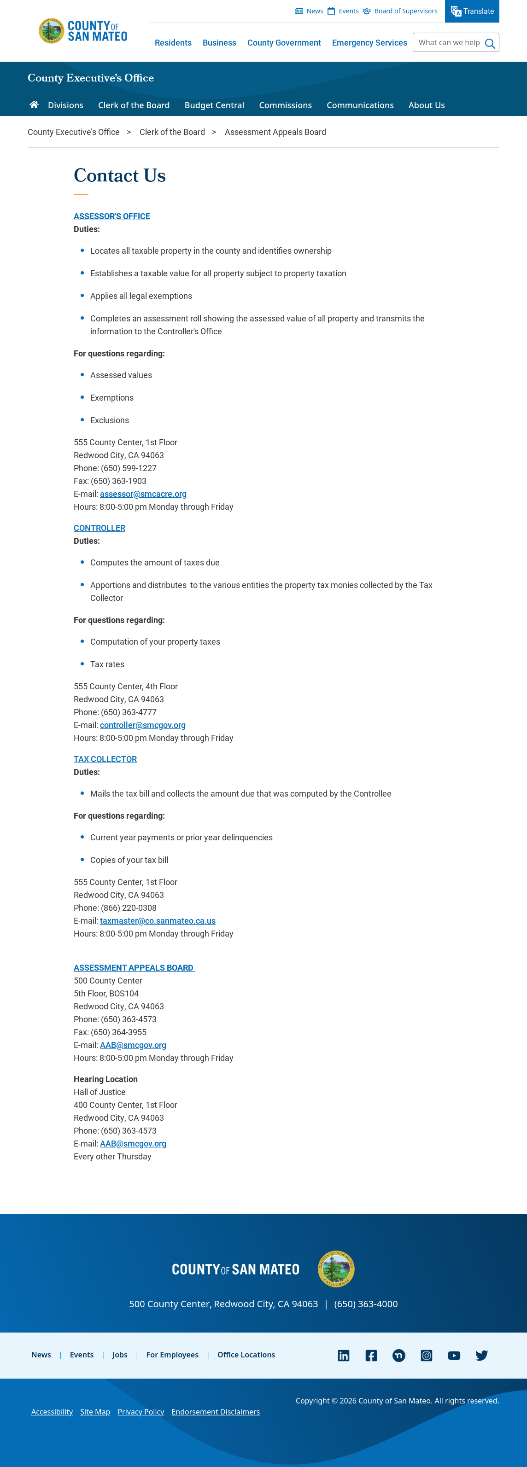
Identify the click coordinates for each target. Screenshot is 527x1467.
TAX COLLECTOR (105, 758)
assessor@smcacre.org (143, 493)
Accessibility (52, 1412)
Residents (173, 42)
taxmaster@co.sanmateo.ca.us (158, 920)
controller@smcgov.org (143, 724)
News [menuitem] (315, 10)
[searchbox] (456, 42)
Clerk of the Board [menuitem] (134, 105)
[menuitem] (173, 42)
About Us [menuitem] (427, 105)
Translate (478, 11)
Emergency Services (369, 42)
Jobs (120, 1355)
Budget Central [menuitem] (215, 105)
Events (82, 1355)
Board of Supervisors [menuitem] (406, 10)
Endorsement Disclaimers (215, 1412)
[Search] (490, 43)
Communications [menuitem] (360, 105)
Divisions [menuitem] (65, 105)
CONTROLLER (99, 527)
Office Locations (246, 1355)
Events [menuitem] (349, 10)
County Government (284, 42)
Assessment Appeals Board (275, 131)
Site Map (95, 1412)
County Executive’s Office (91, 79)
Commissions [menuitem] (285, 105)
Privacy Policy (140, 1412)
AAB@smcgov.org (133, 1044)
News (41, 1355)
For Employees (172, 1355)
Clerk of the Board (172, 131)
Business (219, 42)
